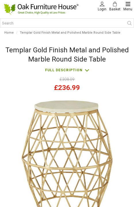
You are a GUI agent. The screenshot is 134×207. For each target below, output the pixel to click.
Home (9, 32)
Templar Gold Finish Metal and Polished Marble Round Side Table (70, 32)
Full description (64, 70)
